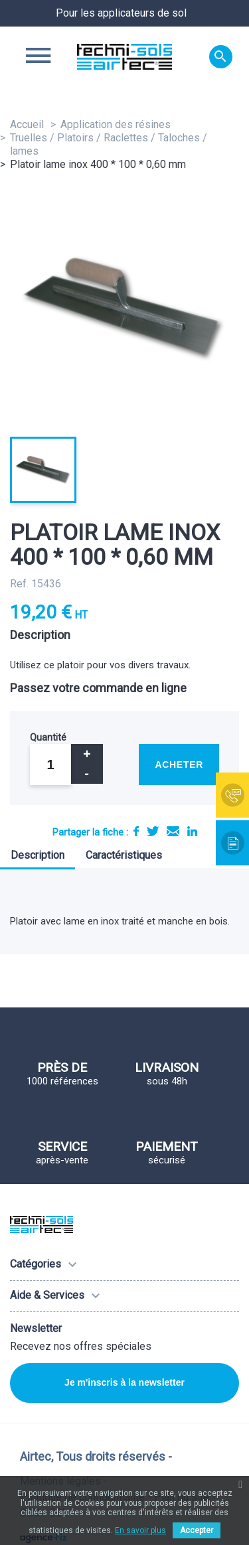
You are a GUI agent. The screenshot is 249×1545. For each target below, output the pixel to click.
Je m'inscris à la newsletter (124, 1382)
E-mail (173, 831)
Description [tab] (37, 855)
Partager (136, 831)
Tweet (153, 831)
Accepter (196, 1530)
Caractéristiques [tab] (124, 855)
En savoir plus (140, 1530)
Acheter (179, 764)
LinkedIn (192, 831)
